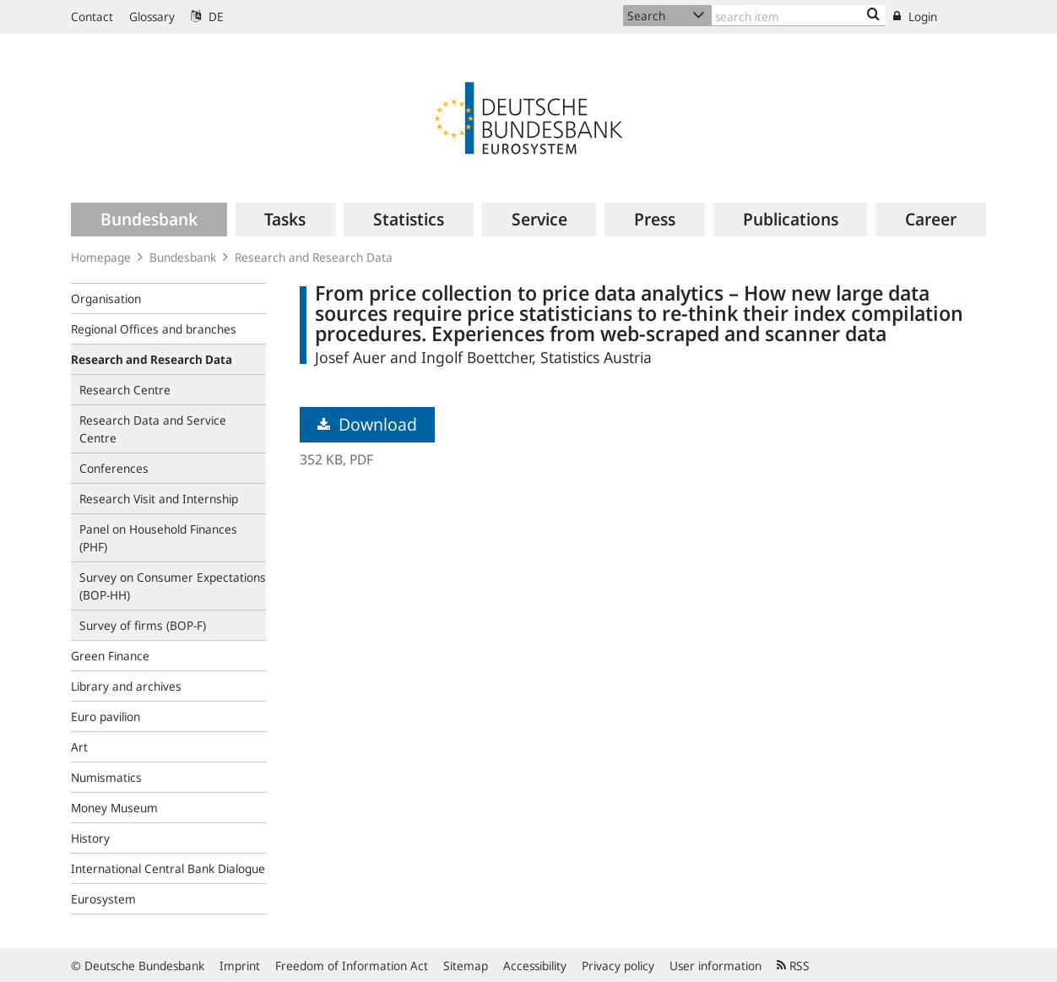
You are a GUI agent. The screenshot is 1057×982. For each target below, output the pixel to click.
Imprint (240, 966)
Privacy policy (618, 966)
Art (79, 747)
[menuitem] (149, 219)
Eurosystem (103, 899)
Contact (92, 16)
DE (207, 16)
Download (367, 424)
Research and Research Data (314, 257)
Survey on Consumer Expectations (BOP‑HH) (172, 586)
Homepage (101, 257)
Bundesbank (182, 257)
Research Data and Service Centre (152, 429)
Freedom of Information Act (351, 966)
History (90, 838)
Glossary (152, 16)
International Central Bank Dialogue (168, 868)
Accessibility (534, 966)
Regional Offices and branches (153, 329)
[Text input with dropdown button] (799, 15)
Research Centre (125, 390)
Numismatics (106, 777)
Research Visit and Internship (158, 499)
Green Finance (110, 656)
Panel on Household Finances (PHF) (158, 538)
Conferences (114, 468)
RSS (793, 966)
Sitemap (465, 966)
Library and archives (126, 686)
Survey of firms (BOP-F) (142, 625)
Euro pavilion (105, 716)
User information (715, 966)
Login (915, 16)
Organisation (106, 298)
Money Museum (114, 808)
